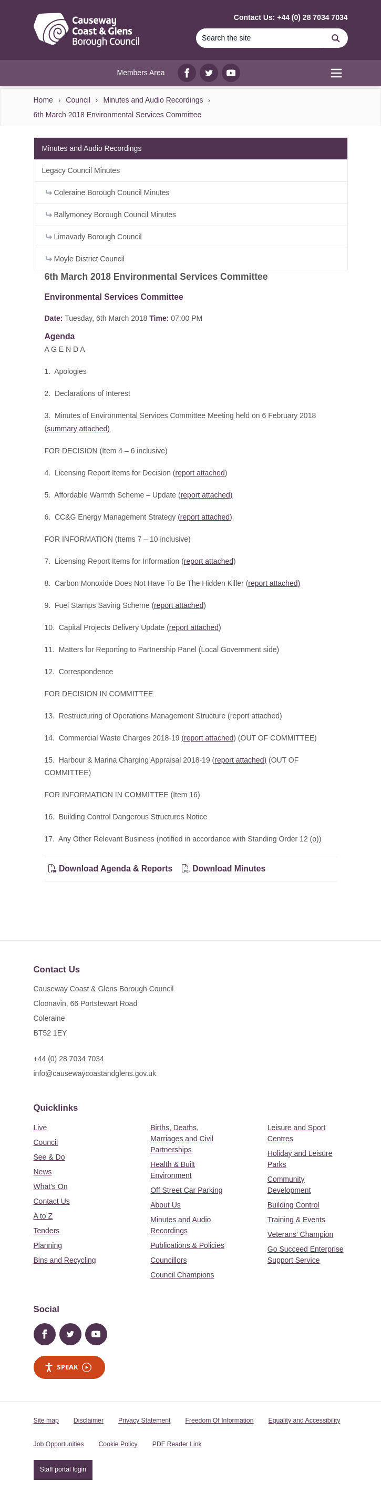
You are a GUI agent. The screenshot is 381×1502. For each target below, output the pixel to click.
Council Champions (182, 1275)
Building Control (293, 1205)
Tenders (47, 1230)
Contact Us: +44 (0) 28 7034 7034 (291, 17)
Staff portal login (63, 1469)
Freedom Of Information (219, 1420)
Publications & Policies (187, 1245)
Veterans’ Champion (300, 1234)
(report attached (207, 738)
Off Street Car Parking (186, 1190)
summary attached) (78, 428)
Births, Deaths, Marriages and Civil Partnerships (181, 1138)
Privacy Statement (144, 1420)
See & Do (49, 1157)
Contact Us (52, 1201)
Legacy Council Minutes (81, 170)
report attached (200, 473)
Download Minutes (224, 868)
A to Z (43, 1216)
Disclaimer (89, 1420)
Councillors (168, 1260)
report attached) (207, 495)
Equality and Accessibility (304, 1420)
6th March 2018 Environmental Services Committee (118, 114)
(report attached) (205, 517)
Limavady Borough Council (94, 236)
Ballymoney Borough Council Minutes (111, 214)
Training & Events (296, 1219)
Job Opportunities (59, 1444)
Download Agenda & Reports (110, 868)
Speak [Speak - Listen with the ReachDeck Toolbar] (67, 1367)
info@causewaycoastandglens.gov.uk (95, 1073)
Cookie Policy (118, 1444)
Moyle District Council (85, 259)
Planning (48, 1245)
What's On (51, 1186)
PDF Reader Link (177, 1444)
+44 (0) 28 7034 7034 (69, 1058)
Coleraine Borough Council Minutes (108, 192)
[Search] (260, 38)
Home (43, 100)
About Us (165, 1205)
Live (40, 1127)
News (43, 1172)
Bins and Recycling (65, 1260)
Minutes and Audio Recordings (153, 100)
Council (78, 100)
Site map (46, 1420)
